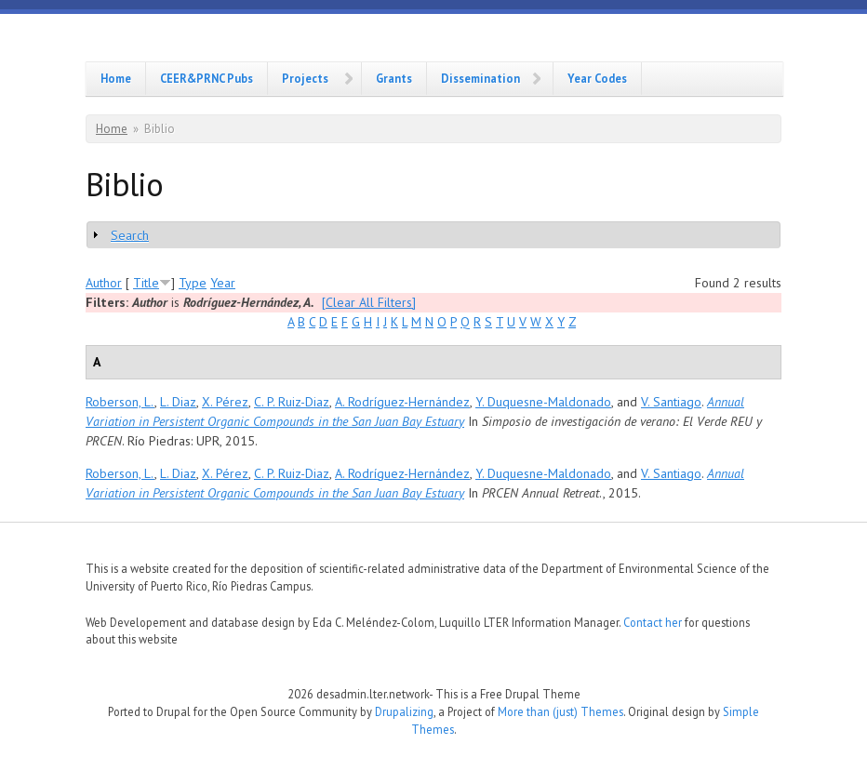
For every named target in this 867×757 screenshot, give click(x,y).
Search (130, 235)
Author (104, 282)
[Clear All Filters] (369, 302)
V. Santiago (671, 401)
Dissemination (480, 78)
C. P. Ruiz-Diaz (291, 401)
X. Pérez (225, 401)
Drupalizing (404, 711)
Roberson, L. (120, 401)
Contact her (652, 622)
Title (146, 282)
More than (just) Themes (560, 711)
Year (222, 282)
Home (115, 78)
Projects (305, 78)
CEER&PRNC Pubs (206, 78)
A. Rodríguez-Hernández (402, 401)
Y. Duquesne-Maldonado (543, 401)
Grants (394, 78)
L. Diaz (178, 401)
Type (193, 282)
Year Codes (597, 78)
